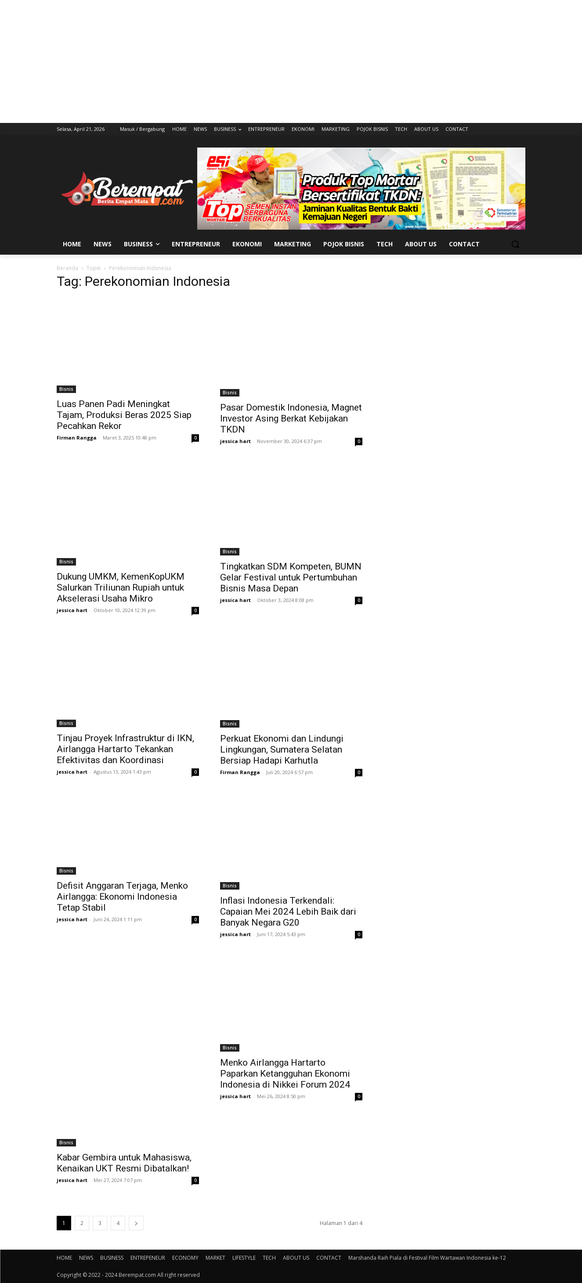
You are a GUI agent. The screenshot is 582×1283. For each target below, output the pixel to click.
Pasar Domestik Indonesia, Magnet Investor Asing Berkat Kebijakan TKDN (291, 418)
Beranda (67, 268)
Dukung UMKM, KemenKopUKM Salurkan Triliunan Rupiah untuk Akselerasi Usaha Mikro (120, 587)
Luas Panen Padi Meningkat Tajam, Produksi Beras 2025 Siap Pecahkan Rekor (124, 415)
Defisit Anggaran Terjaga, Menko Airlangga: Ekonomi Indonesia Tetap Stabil (122, 896)
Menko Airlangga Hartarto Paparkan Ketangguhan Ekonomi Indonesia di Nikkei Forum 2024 (285, 1073)
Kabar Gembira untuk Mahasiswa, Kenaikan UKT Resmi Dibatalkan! (124, 1163)
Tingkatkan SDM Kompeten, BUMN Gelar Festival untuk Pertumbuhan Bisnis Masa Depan (290, 577)
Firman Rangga (77, 437)
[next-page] (136, 1223)
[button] (515, 244)
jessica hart (235, 441)
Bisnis (66, 389)
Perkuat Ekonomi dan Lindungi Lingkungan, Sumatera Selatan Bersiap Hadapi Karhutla (281, 749)
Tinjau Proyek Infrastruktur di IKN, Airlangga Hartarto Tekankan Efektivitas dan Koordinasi (125, 749)
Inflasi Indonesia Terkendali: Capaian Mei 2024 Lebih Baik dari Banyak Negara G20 (288, 911)
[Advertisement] (291, 61)
